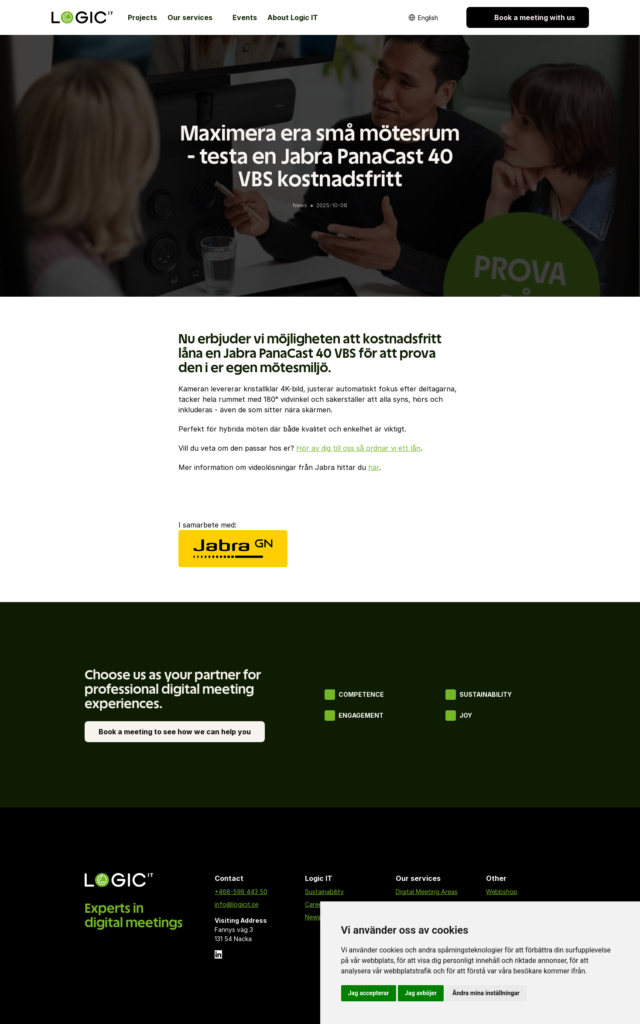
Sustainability (324, 891)
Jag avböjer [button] (421, 993)
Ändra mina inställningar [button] (486, 993)
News (313, 917)
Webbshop (501, 891)
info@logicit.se (236, 904)
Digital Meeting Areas (427, 891)
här (373, 467)
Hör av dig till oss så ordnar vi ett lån (358, 448)
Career (314, 904)
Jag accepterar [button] (368, 993)
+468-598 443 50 (241, 891)
